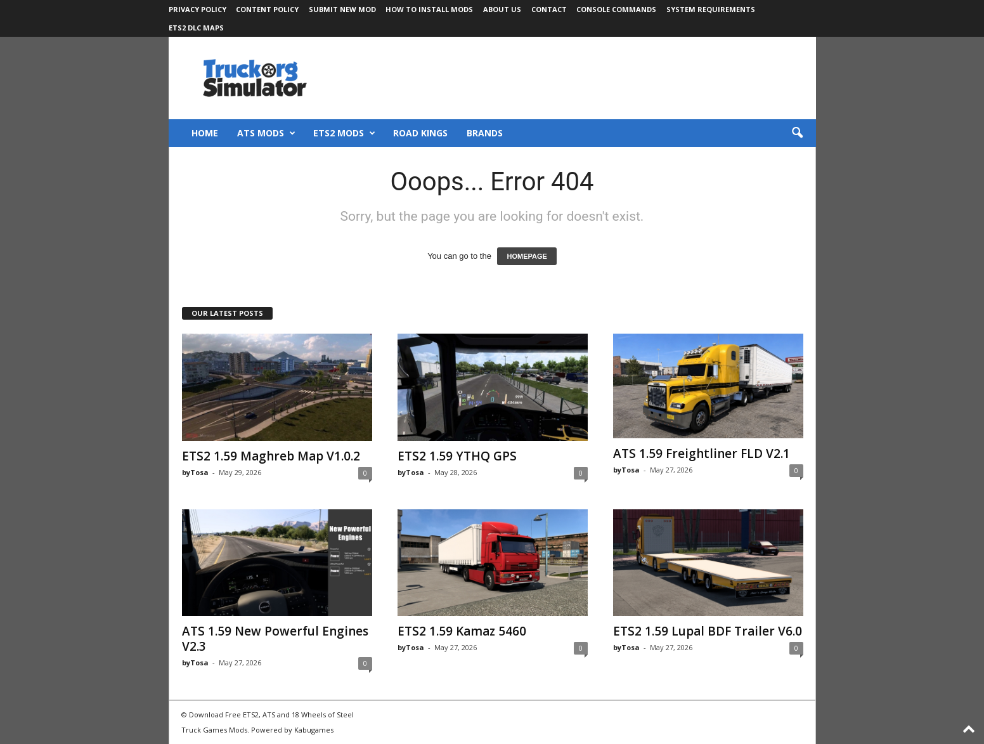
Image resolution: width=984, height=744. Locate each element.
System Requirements (710, 9)
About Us (502, 9)
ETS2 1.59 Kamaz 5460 (462, 631)
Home (204, 133)
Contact (549, 9)
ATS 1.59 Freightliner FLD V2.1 (701, 453)
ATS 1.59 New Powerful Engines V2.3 (275, 639)
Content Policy (267, 9)
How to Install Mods (429, 9)
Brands (485, 133)
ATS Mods (266, 133)
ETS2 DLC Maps (196, 27)
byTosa (195, 472)
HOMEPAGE (527, 256)
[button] (797, 133)
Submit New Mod (342, 9)
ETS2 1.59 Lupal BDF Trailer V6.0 (707, 631)
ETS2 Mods (344, 133)
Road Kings (420, 133)
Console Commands (616, 9)
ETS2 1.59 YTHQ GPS (457, 456)
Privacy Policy (197, 9)
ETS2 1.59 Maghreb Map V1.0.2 (271, 456)
